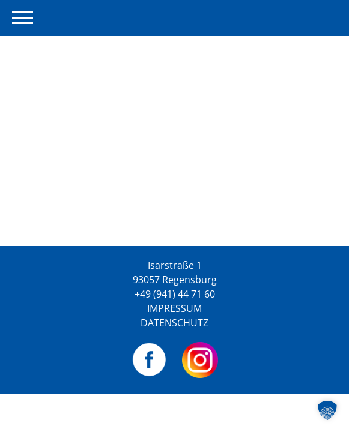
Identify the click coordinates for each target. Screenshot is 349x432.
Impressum (174, 308)
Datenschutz (174, 322)
